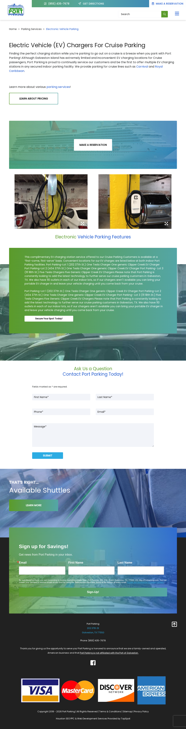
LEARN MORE (33, 505)
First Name (75, 562)
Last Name (125, 562)
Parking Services (31, 29)
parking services (58, 87)
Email (23, 562)
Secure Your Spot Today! (48, 318)
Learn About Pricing (33, 98)
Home (13, 29)
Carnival (142, 66)
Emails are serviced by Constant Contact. (145, 582)
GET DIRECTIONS (91, 3)
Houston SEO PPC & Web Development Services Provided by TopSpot (93, 718)
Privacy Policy (141, 711)
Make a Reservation (167, 3)
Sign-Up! (93, 592)
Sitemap (127, 711)
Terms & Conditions (110, 711)
